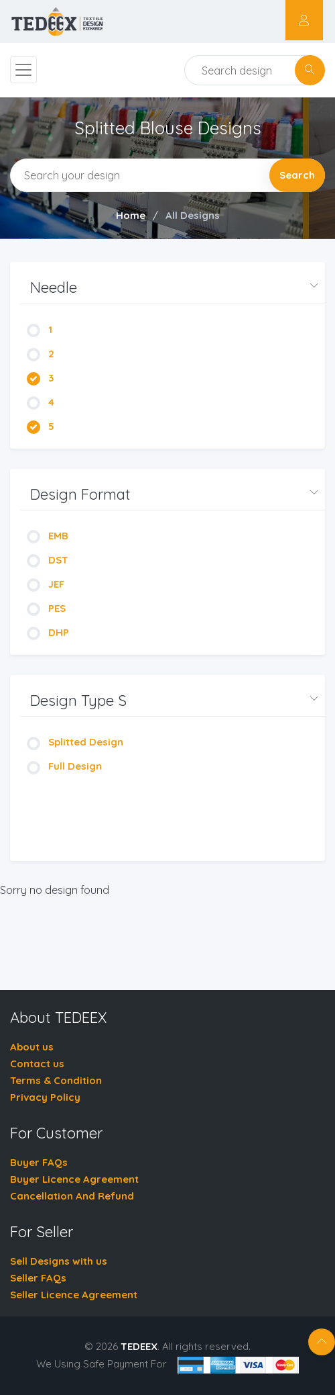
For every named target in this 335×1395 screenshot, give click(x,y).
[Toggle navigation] (23, 69)
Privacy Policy (45, 1097)
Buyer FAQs (39, 1162)
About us (32, 1046)
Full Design (64, 766)
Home (130, 215)
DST (47, 559)
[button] (172, 288)
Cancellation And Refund (72, 1195)
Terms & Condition (56, 1080)
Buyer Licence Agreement (74, 1179)
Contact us (37, 1063)
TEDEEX (139, 1346)
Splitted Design (75, 741)
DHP (48, 632)
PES (46, 608)
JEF (45, 584)
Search (297, 175)
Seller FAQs (38, 1277)
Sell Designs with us (58, 1261)
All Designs (192, 215)
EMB (47, 535)
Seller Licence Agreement (73, 1294)
